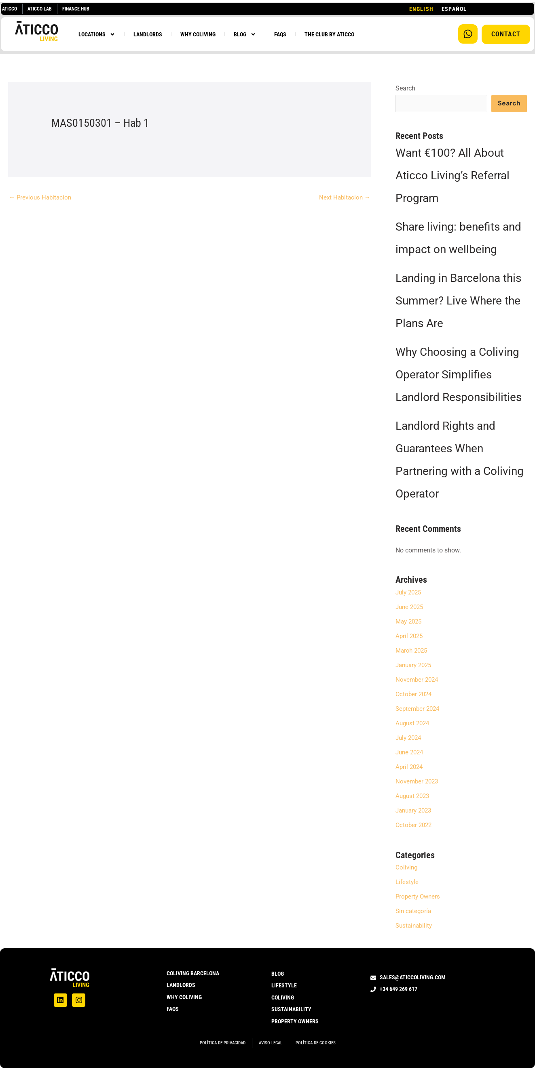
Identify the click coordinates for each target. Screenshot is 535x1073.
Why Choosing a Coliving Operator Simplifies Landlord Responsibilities (458, 375)
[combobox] (421, 9)
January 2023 (415, 811)
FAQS (280, 34)
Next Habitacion (343, 198)
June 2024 (410, 753)
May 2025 (409, 622)
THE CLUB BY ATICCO (329, 34)
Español (454, 9)
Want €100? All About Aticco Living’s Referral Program (452, 176)
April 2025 (410, 636)
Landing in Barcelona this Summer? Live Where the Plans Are (458, 301)
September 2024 (418, 709)
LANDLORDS (147, 34)
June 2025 (410, 607)
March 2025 (412, 651)
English (421, 9)
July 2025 (409, 593)
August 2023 (413, 796)
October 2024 (414, 695)
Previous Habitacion (41, 198)
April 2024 (410, 767)
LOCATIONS (96, 34)
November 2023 (418, 782)
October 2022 (414, 825)
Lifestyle (407, 882)
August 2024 (413, 724)
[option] (454, 9)
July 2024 (409, 738)
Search (405, 88)
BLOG (245, 34)
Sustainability (415, 926)
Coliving (407, 868)
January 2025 (415, 666)
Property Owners (418, 897)
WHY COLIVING (198, 34)
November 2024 (418, 680)
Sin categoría (414, 912)
